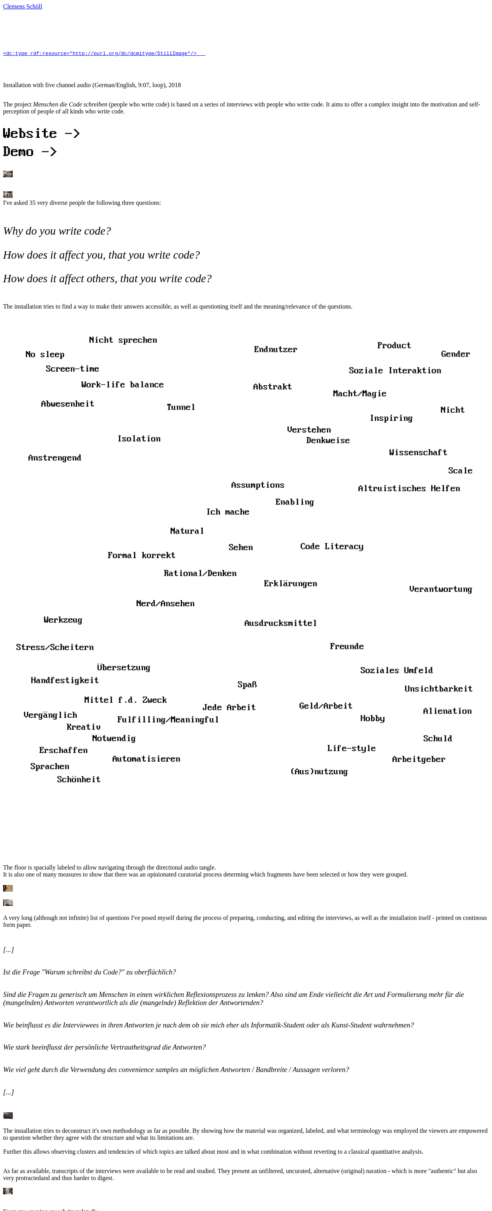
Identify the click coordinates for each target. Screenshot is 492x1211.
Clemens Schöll (22, 6)
